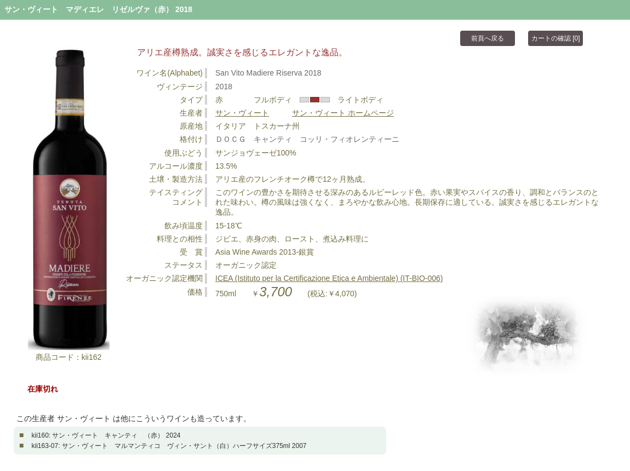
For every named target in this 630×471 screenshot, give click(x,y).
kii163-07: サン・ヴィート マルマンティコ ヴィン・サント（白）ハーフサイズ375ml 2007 (168, 446)
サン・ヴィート (242, 112)
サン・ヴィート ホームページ (343, 112)
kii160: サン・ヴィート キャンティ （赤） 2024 (105, 435)
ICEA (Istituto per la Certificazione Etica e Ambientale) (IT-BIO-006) (329, 278)
